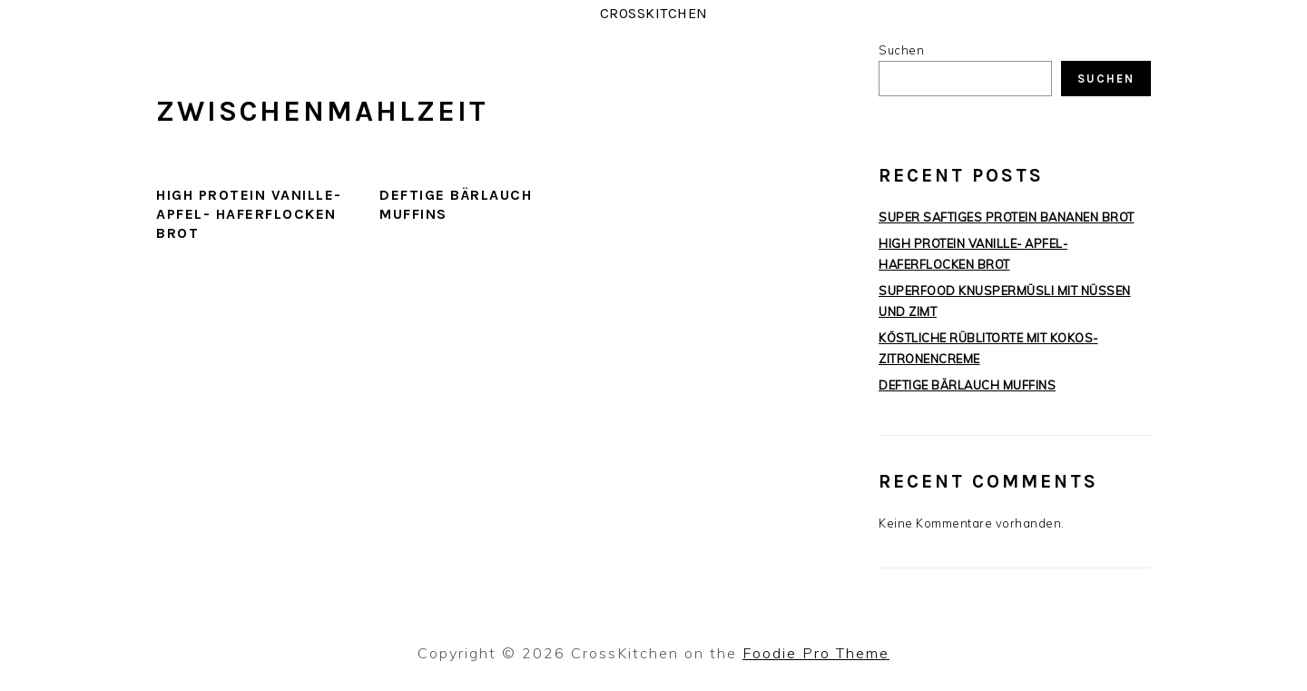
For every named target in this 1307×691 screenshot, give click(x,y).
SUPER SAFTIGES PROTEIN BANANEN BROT (1007, 217)
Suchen (901, 50)
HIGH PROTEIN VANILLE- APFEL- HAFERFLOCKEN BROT (249, 214)
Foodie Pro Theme (815, 653)
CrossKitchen (654, 13)
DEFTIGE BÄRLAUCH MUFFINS (967, 385)
